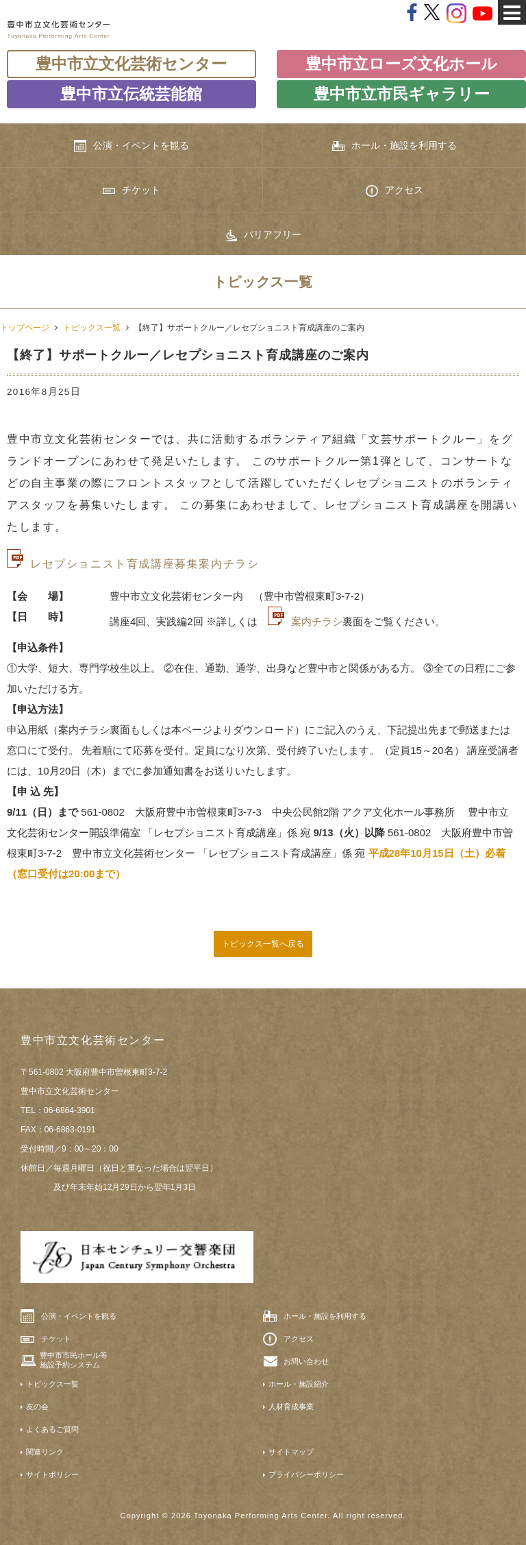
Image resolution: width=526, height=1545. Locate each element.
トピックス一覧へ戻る (263, 944)
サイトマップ (291, 1452)
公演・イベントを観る (131, 146)
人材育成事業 (291, 1406)
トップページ (24, 327)
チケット (131, 189)
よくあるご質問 (52, 1429)
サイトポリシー (52, 1474)
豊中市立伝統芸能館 (131, 94)
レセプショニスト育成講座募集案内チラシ (144, 564)
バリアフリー (263, 235)
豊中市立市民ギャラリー (402, 94)
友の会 (37, 1406)
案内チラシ (316, 621)
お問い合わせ (306, 1361)
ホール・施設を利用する (394, 145)
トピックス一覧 (92, 327)
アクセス (394, 190)
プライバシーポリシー (306, 1474)
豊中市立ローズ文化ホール (401, 64)
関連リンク (45, 1452)
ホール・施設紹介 (298, 1384)
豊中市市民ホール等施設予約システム (74, 1360)
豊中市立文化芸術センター (131, 64)
